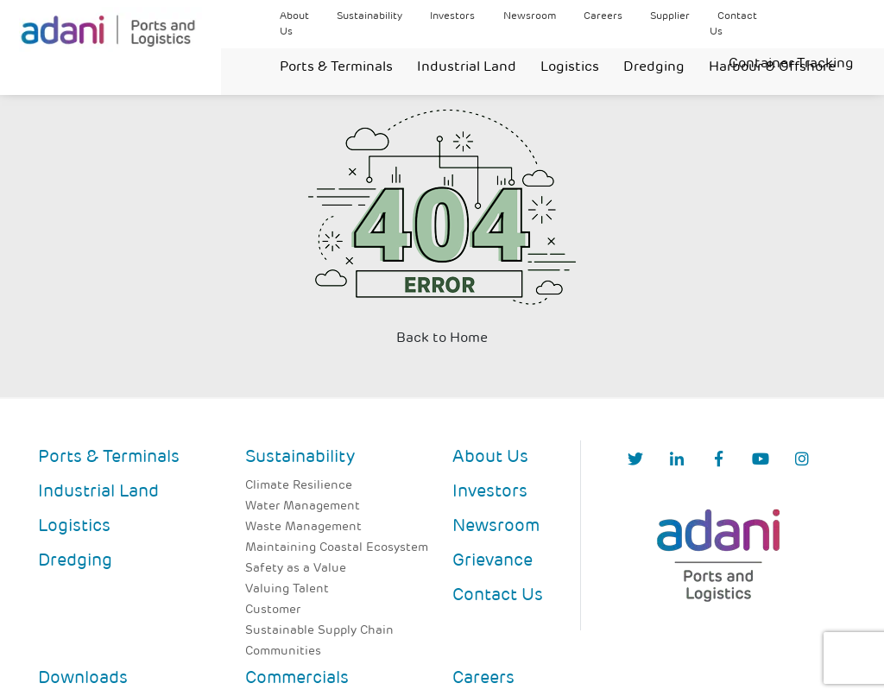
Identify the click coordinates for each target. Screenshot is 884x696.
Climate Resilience (298, 485)
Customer (272, 610)
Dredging (654, 67)
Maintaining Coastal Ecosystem (336, 547)
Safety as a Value (295, 568)
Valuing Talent (287, 589)
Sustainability (369, 16)
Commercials (297, 678)
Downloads (83, 678)
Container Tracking (791, 64)
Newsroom (529, 16)
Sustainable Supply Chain (319, 630)
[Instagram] (802, 460)
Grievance (492, 561)
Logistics (569, 67)
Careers (603, 16)
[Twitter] (635, 460)
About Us (490, 457)
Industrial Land (466, 67)
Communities (283, 651)
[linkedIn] (677, 460)
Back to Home (442, 338)
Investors (452, 16)
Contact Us (497, 595)
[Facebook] (718, 460)
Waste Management (303, 527)
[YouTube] (761, 460)
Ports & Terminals (336, 67)
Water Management (302, 506)
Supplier (670, 16)
